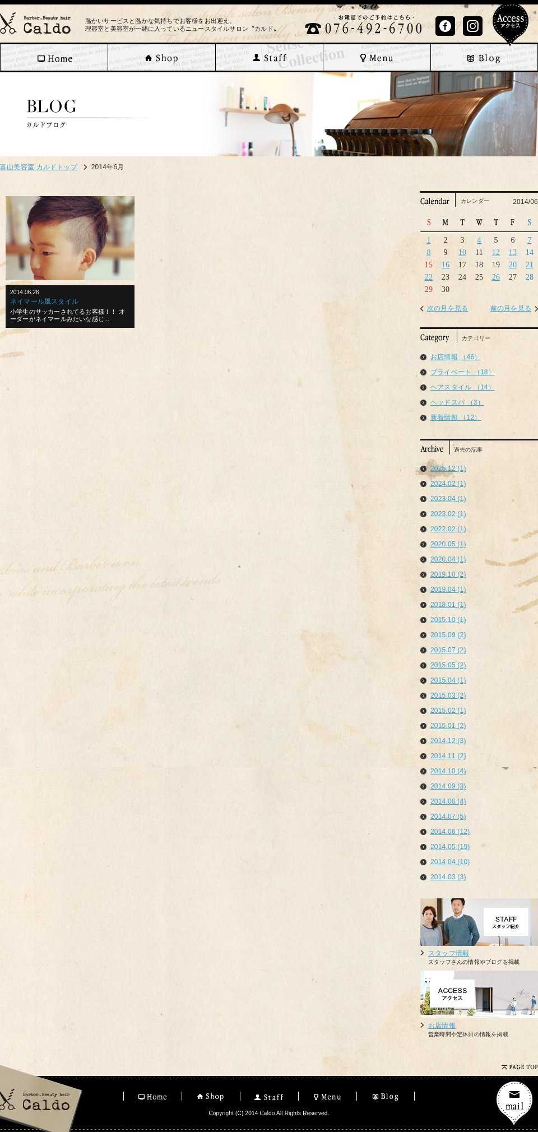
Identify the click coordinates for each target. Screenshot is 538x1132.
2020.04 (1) (448, 559)
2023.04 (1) (448, 499)
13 (513, 252)
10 (462, 252)
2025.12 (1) (448, 468)
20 (513, 265)
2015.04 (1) (448, 680)
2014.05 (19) (450, 847)
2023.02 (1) (448, 514)
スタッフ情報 (448, 953)
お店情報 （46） (455, 357)
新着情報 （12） (455, 417)
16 (445, 265)
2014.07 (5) (448, 816)
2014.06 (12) (450, 832)
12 (496, 252)
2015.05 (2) (448, 665)
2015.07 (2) (448, 650)
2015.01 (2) (448, 726)
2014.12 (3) (448, 741)
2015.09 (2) (448, 635)
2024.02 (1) (448, 484)
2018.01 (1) (448, 605)
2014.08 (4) (448, 801)
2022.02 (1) (448, 529)
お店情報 (442, 1025)
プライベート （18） (462, 372)
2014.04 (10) (450, 862)
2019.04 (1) (448, 589)
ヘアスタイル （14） (462, 387)
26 (496, 277)
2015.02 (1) (448, 711)
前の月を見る (510, 308)
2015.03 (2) (448, 695)
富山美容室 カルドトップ (38, 167)
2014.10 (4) (448, 771)
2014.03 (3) (448, 877)
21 (530, 265)
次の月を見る (447, 308)
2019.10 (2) (448, 574)
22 (429, 277)
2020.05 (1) (448, 544)
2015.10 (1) (448, 620)
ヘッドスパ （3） (457, 402)
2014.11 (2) (448, 756)
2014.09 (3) (448, 786)
